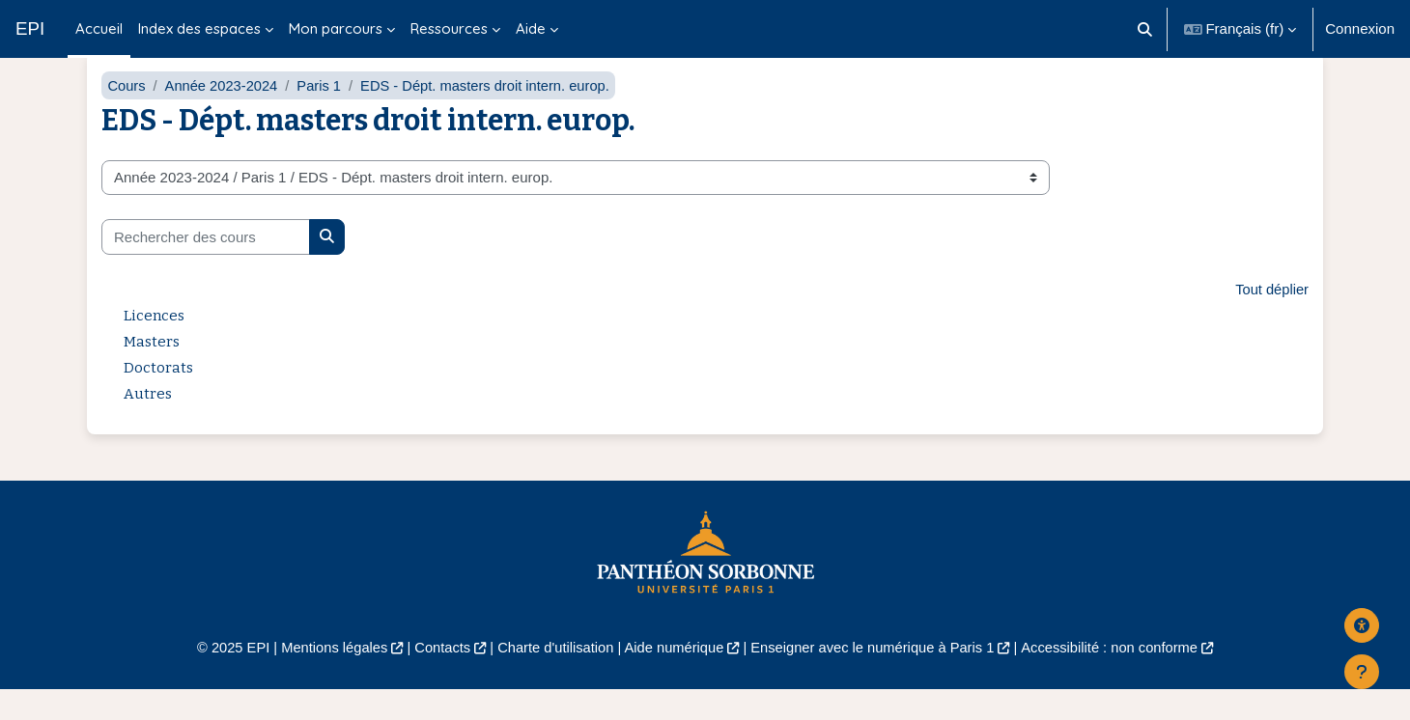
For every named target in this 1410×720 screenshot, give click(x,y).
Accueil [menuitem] (99, 28)
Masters (152, 370)
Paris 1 (323, 113)
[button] (1145, 29)
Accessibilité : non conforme (1119, 677)
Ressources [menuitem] (449, 28)
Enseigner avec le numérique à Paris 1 (876, 677)
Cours (126, 113)
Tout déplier (1271, 318)
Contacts (436, 677)
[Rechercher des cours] (205, 266)
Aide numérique (672, 677)
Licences (154, 344)
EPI (29, 28)
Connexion (1360, 28)
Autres (148, 422)
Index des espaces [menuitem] (199, 28)
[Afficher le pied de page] (1361, 671)
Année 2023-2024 (223, 113)
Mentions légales (325, 677)
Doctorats (158, 396)
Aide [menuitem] (531, 28)
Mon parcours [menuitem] (335, 28)
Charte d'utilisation (552, 677)
